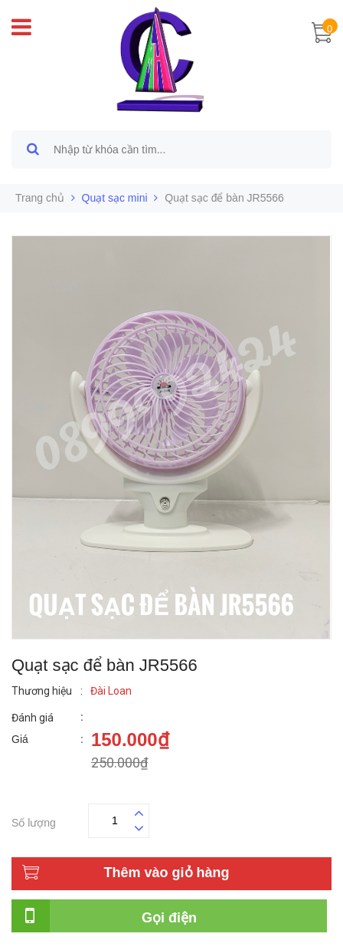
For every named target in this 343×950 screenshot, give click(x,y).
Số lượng (33, 821)
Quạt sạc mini (115, 198)
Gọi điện (169, 917)
